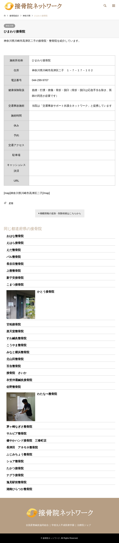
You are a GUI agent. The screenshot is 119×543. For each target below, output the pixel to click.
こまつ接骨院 (15, 284)
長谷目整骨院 (15, 263)
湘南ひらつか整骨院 (19, 489)
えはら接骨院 (15, 242)
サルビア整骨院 (16, 433)
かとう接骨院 (45, 291)
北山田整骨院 (15, 359)
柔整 (11, 203)
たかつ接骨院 (15, 468)
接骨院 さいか (16, 373)
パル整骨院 (13, 256)
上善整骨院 (13, 270)
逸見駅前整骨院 (16, 482)
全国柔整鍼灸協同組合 (37, 525)
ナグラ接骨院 (15, 475)
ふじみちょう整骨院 (19, 454)
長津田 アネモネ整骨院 (22, 447)
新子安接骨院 (15, 277)
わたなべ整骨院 (47, 393)
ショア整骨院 (15, 461)
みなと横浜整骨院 (17, 352)
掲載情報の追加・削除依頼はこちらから (60, 213)
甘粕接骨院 (13, 324)
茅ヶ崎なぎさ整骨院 (19, 426)
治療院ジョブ (84, 525)
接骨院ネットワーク (51, 538)
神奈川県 (9, 26)
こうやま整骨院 (16, 345)
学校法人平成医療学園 (63, 525)
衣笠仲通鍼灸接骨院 (19, 380)
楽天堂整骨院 (15, 331)
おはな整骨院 (15, 236)
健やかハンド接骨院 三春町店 (26, 440)
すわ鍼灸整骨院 (16, 338)
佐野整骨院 (13, 386)
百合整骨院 (13, 366)
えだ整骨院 (13, 250)
